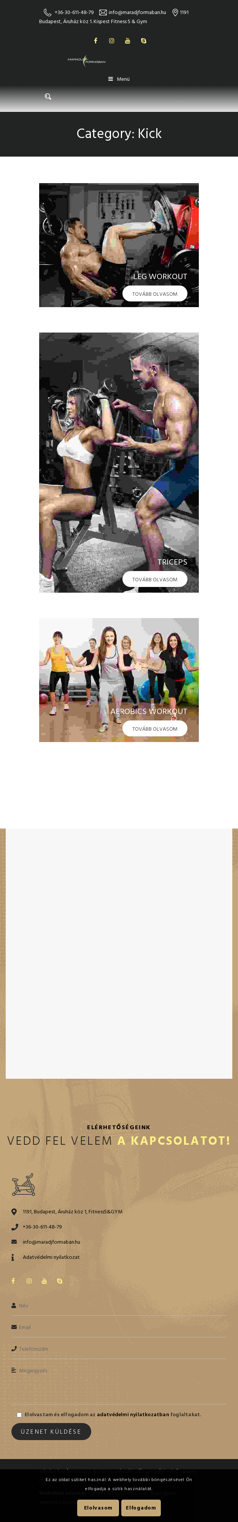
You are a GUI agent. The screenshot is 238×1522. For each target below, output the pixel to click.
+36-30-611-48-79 (74, 12)
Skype (144, 40)
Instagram (112, 40)
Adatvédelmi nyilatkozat (51, 1257)
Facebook (96, 40)
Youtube (128, 40)
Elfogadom (141, 1507)
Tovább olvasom (155, 294)
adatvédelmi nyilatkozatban (132, 1414)
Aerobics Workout (148, 711)
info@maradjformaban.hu (137, 12)
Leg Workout (160, 276)
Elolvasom (98, 1507)
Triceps (172, 562)
